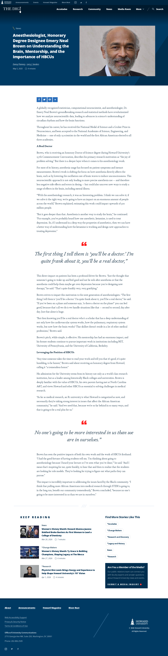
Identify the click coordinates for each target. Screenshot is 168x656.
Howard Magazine (50, 2)
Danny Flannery (19, 64)
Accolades (62, 9)
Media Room (124, 9)
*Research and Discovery (118, 537)
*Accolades (112, 524)
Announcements (22, 2)
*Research (111, 556)
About (8, 607)
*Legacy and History (116, 543)
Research (78, 9)
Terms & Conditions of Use (16, 626)
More (140, 9)
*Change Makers (114, 530)
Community (94, 9)
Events (35, 2)
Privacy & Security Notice (15, 621)
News (109, 9)
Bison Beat (66, 2)
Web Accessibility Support (16, 617)
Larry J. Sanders (33, 64)
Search (157, 9)
